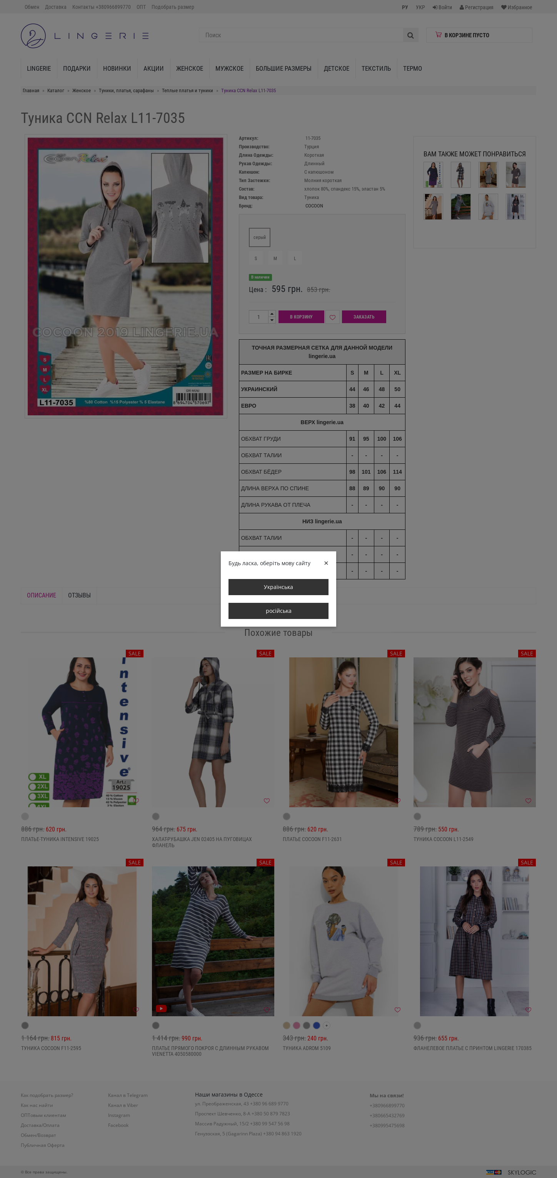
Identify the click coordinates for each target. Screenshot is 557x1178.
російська (279, 610)
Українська (278, 587)
